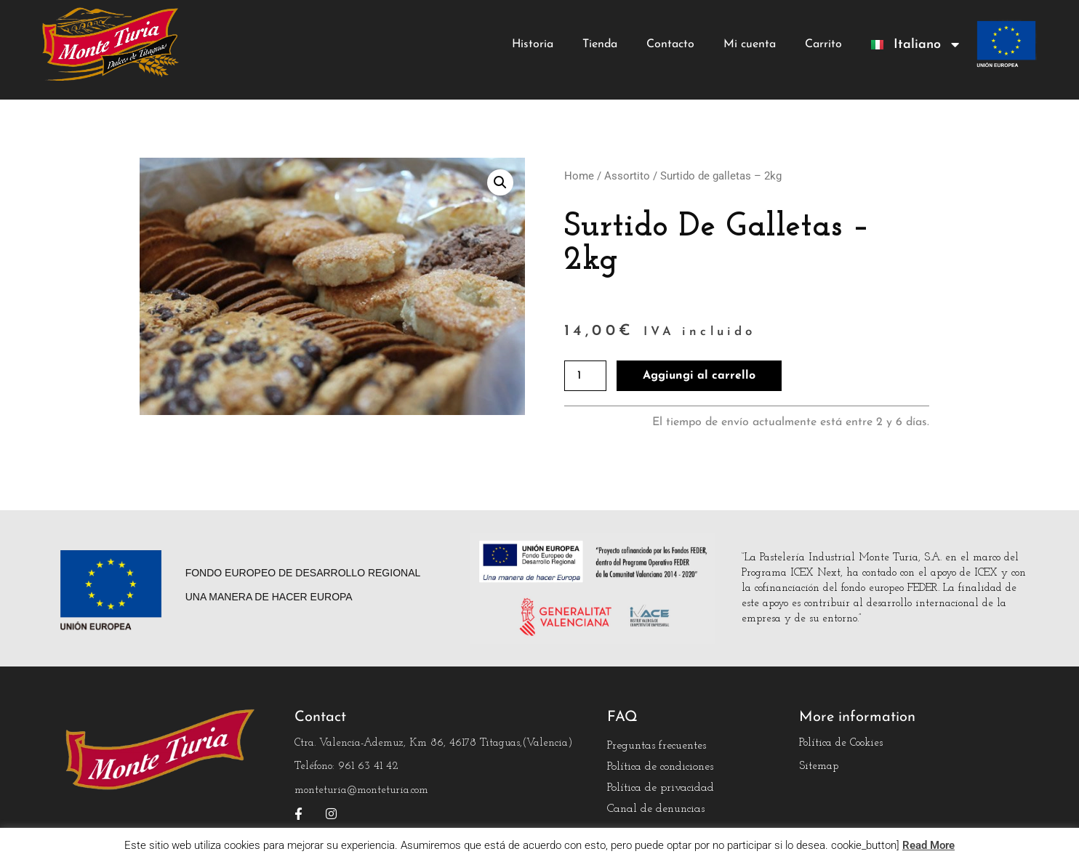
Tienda (599, 44)
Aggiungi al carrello (699, 376)
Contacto (670, 44)
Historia (532, 44)
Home (579, 175)
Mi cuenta (749, 44)
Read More (928, 845)
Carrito (823, 44)
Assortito (627, 175)
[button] (500, 182)
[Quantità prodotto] (585, 375)
